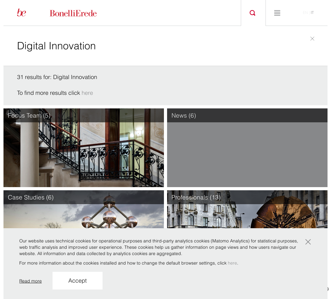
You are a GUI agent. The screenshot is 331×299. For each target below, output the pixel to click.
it (312, 12)
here (87, 92)
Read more (30, 281)
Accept (77, 280)
